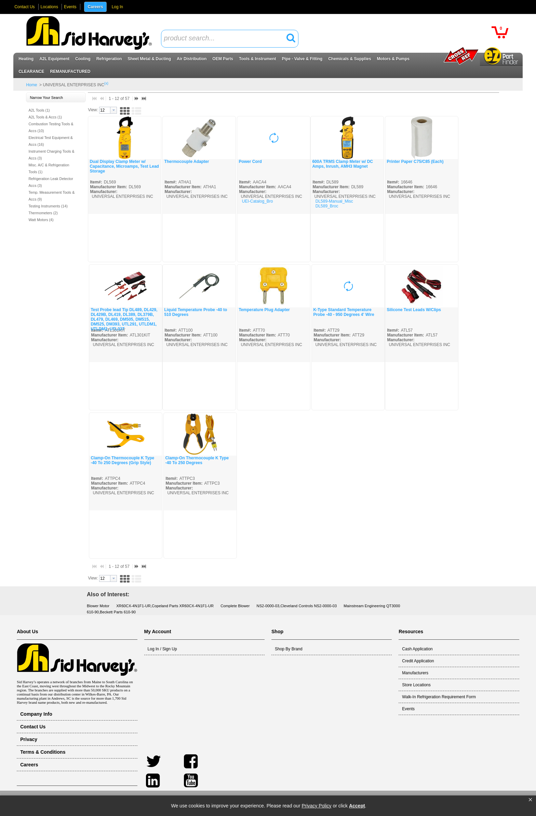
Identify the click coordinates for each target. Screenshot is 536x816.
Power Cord (250, 161)
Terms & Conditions (42, 752)
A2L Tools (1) (39, 110)
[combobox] (229, 39)
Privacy (28, 739)
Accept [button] (357, 805)
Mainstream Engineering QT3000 (372, 606)
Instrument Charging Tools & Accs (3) (51, 154)
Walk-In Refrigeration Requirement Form (439, 696)
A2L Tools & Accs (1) (45, 117)
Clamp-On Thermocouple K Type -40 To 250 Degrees (197, 460)
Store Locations (416, 685)
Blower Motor (98, 606)
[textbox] (226, 38)
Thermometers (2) (42, 213)
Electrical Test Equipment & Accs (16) (50, 141)
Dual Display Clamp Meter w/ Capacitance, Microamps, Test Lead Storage (124, 166)
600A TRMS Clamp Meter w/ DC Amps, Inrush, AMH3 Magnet (342, 164)
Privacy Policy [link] (316, 805)
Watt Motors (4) (40, 220)
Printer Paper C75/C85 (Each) (415, 161)
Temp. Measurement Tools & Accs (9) (51, 195)
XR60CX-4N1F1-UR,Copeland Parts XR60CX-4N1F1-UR (165, 606)
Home (31, 84)
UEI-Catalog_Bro (257, 201)
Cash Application (417, 649)
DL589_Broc (327, 206)
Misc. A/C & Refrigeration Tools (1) (48, 168)
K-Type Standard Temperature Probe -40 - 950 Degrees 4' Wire (343, 312)
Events (70, 6)
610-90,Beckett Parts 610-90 (111, 612)
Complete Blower (235, 606)
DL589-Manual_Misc (334, 201)
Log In (117, 6)
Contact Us (24, 6)
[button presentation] (113, 110)
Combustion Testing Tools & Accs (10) (50, 127)
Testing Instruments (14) (47, 206)
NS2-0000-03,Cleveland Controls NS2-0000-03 (297, 606)
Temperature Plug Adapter (264, 309)
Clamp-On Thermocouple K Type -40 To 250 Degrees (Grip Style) (122, 460)
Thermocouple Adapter (186, 161)
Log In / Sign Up (162, 649)
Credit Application (418, 661)
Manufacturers (415, 673)
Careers (95, 6)
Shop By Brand (289, 649)
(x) (106, 83)
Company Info (36, 714)
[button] (530, 799)
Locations (49, 6)
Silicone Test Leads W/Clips (414, 309)
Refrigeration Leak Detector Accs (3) (50, 182)
